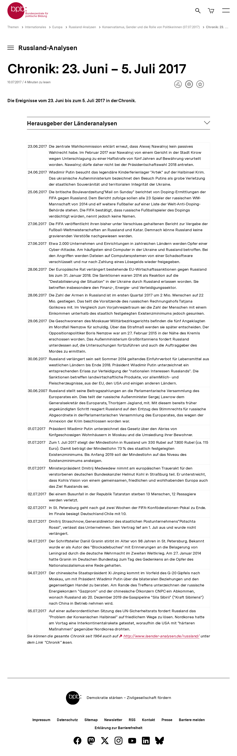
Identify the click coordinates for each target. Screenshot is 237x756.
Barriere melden (192, 720)
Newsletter (113, 720)
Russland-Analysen (82, 27)
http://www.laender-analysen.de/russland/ (161, 636)
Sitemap (91, 720)
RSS (132, 720)
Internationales (35, 27)
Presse (166, 720)
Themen (13, 27)
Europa (57, 27)
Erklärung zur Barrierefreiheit (118, 728)
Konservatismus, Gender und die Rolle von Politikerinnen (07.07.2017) (151, 27)
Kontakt (148, 720)
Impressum (41, 720)
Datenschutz (67, 720)
